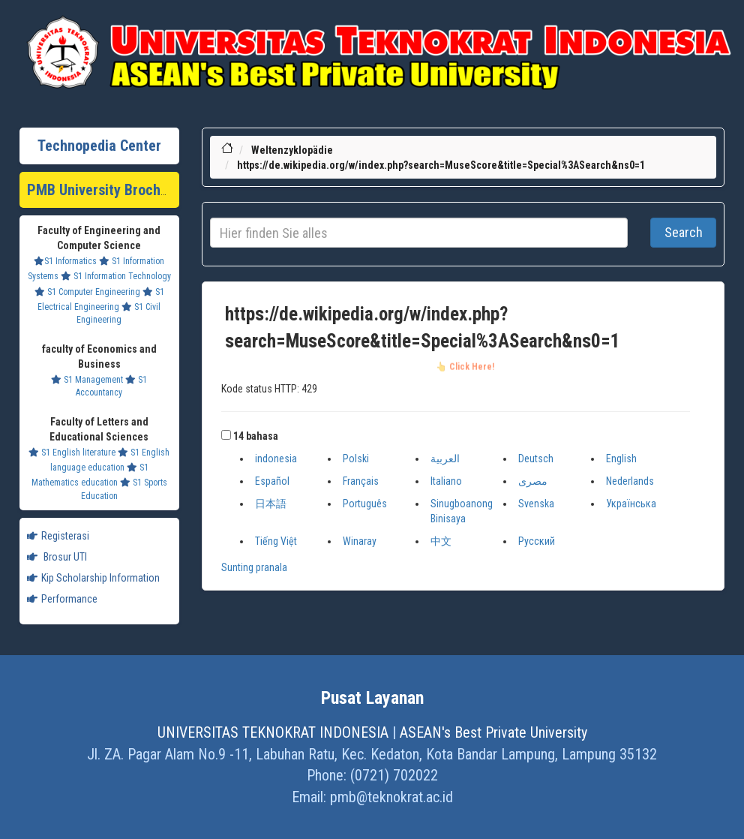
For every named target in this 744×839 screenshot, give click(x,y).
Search (683, 232)
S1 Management (87, 379)
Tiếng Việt (276, 541)
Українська (631, 504)
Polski (356, 459)
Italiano (446, 481)
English (621, 459)
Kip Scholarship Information (93, 578)
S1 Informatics (65, 261)
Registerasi (58, 536)
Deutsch (536, 459)
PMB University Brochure (104, 190)
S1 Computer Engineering (87, 292)
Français (361, 481)
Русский (536, 541)
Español (272, 481)
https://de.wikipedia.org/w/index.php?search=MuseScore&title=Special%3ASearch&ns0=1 (441, 165)
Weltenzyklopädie (292, 150)
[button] (226, 435)
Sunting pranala (254, 567)
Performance (62, 599)
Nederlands (630, 481)
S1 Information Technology (116, 276)
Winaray (359, 541)
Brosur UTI (57, 557)
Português (365, 504)
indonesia (276, 459)
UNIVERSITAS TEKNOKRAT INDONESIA (273, 732)
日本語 (270, 504)
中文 (441, 541)
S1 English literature (72, 452)
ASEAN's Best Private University (493, 732)
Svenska (536, 504)
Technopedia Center (99, 146)
